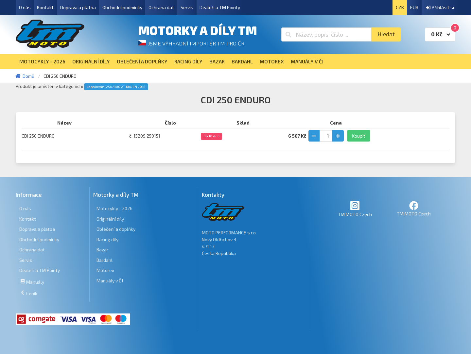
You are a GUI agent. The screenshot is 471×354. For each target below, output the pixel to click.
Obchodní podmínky (122, 7)
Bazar (102, 249)
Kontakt (45, 7)
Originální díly (110, 219)
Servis (187, 7)
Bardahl (104, 260)
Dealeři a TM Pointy (220, 7)
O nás (25, 7)
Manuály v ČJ (109, 280)
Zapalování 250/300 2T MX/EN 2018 (116, 87)
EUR (414, 7)
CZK (400, 7)
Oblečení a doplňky (115, 229)
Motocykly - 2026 (114, 208)
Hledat (386, 34)
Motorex (105, 270)
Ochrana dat (161, 7)
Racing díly (107, 239)
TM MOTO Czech (355, 208)
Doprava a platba (78, 7)
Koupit (358, 136)
